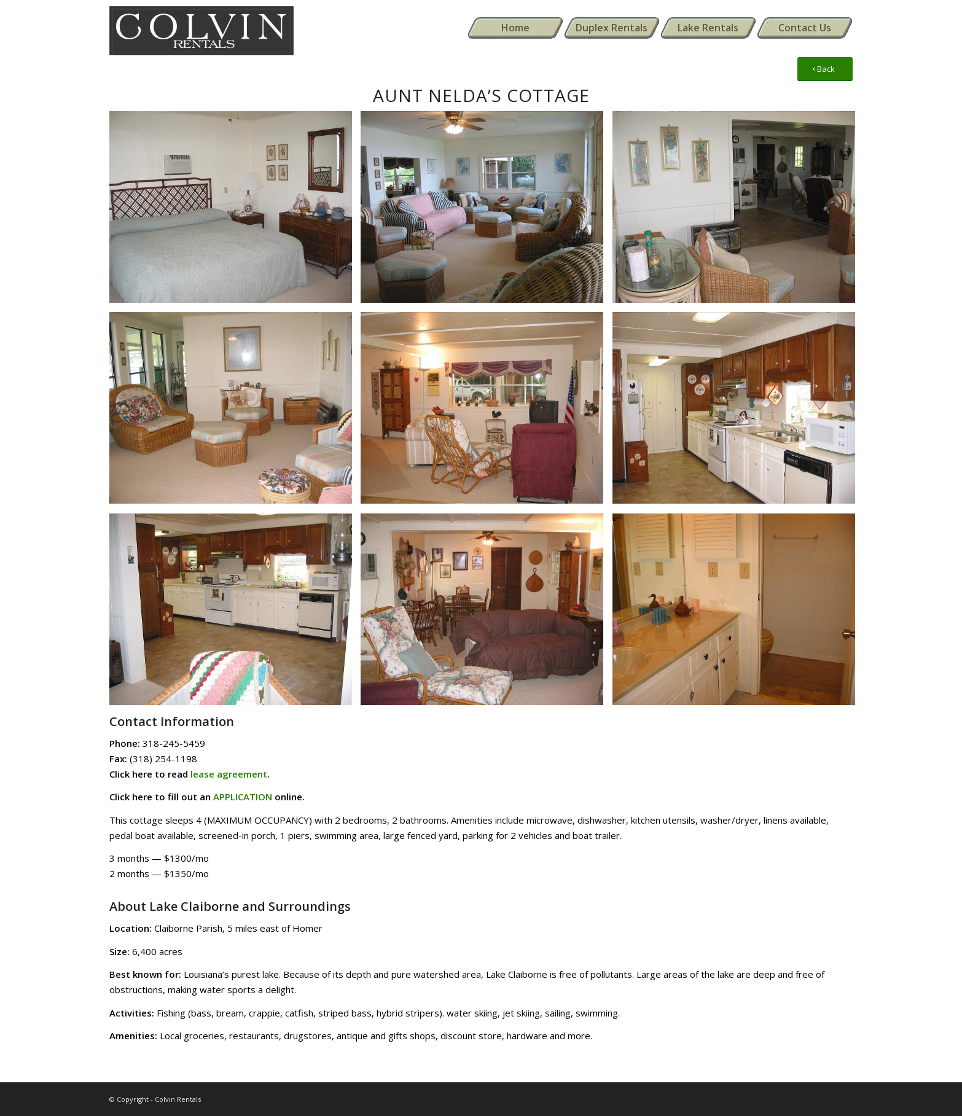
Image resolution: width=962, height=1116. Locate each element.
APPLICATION (242, 796)
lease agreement (228, 774)
